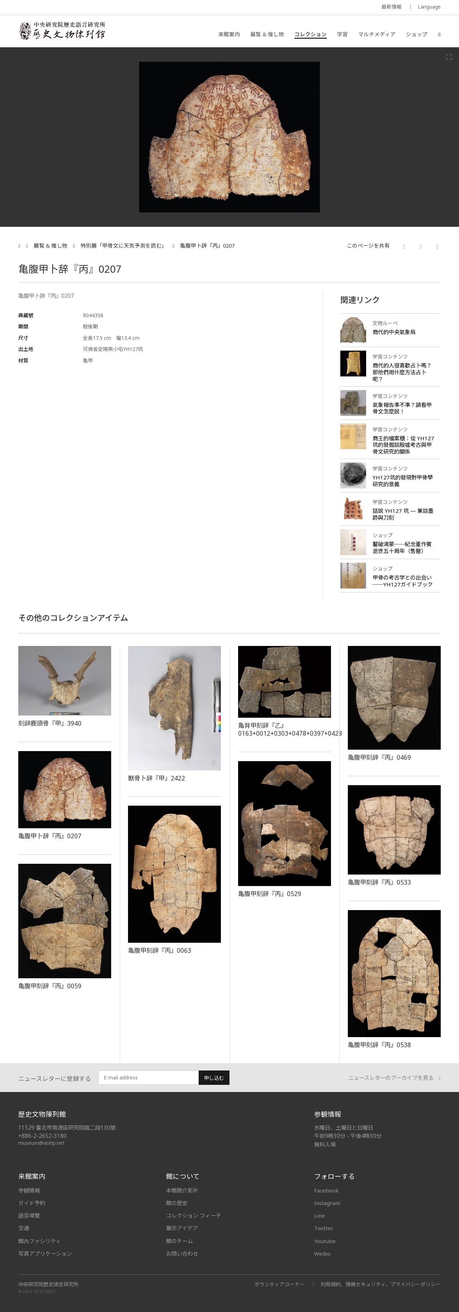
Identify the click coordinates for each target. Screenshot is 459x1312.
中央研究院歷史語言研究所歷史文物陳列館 (61, 31)
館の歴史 (177, 1202)
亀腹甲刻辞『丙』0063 (159, 950)
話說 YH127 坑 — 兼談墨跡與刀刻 (403, 514)
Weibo (322, 1253)
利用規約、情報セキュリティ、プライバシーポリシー (381, 1284)
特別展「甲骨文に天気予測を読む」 (124, 245)
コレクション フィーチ (193, 1215)
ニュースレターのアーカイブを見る (394, 1078)
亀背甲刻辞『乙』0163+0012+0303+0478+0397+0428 (290, 729)
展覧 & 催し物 (267, 34)
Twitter (323, 1228)
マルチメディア (377, 34)
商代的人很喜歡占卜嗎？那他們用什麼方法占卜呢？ (402, 372)
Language (429, 6)
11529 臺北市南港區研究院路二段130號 (66, 1127)
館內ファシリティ (39, 1241)
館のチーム (179, 1241)
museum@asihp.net (41, 1142)
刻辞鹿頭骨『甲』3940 (49, 723)
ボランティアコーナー (279, 1284)
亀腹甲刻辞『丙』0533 (379, 882)
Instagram (327, 1202)
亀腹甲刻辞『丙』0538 (379, 1044)
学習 (342, 34)
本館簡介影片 (182, 1190)
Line (319, 1215)
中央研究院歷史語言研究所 (48, 1284)
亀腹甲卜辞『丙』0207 (207, 245)
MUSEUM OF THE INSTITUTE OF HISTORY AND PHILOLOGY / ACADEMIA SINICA (89, 8)
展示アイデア (182, 1228)
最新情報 (392, 6)
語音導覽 (29, 1215)
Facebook (326, 1190)
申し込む (214, 1077)
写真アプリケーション (45, 1253)
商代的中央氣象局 (394, 332)
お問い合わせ (182, 1253)
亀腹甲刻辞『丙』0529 (269, 893)
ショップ (416, 34)
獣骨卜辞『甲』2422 (156, 778)
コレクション (310, 34)
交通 (23, 1228)
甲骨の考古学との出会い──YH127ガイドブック (403, 581)
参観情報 (29, 1190)
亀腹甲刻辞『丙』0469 (379, 757)
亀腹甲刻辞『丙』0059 (49, 985)
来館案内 (229, 34)
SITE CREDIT (45, 1291)
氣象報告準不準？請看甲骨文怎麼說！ (402, 408)
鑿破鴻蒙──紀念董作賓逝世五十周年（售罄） (402, 547)
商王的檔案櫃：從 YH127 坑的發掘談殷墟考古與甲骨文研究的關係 (403, 445)
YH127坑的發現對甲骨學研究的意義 (403, 481)
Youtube (325, 1241)
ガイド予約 (31, 1202)
